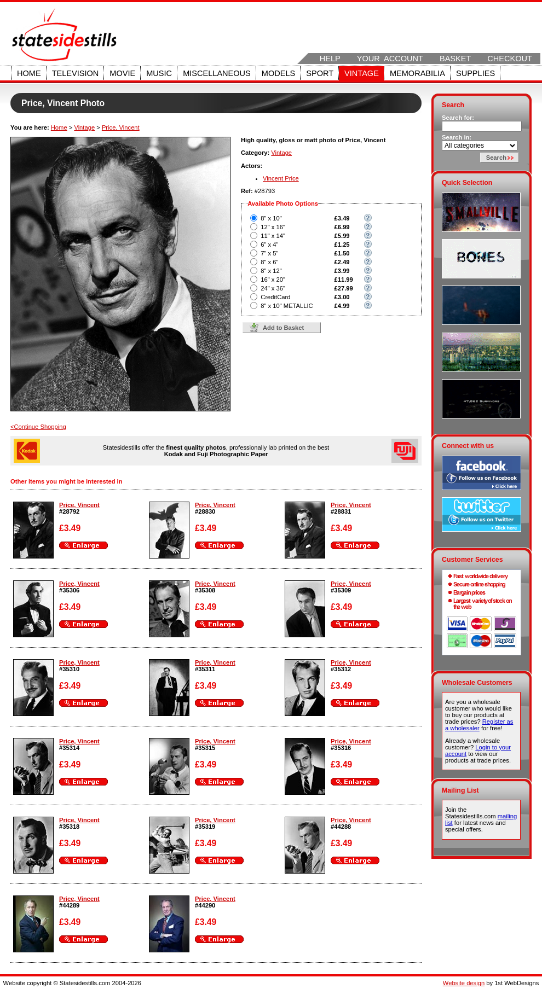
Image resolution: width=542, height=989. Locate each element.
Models (278, 73)
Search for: (458, 117)
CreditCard (275, 297)
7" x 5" (269, 253)
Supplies (475, 73)
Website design (464, 983)
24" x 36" (273, 288)
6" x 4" (269, 244)
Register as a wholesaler (479, 724)
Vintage (361, 73)
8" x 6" (269, 262)
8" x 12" (271, 270)
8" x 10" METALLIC (287, 305)
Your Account (390, 58)
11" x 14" (273, 235)
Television (75, 73)
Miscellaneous (217, 73)
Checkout (509, 58)
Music (159, 73)
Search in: (456, 137)
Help (330, 58)
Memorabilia (417, 73)
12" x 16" (273, 227)
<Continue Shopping (38, 426)
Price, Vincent (121, 127)
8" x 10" (271, 218)
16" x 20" (273, 279)
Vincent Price (281, 178)
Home (29, 73)
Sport (319, 73)
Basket (455, 58)
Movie (122, 73)
